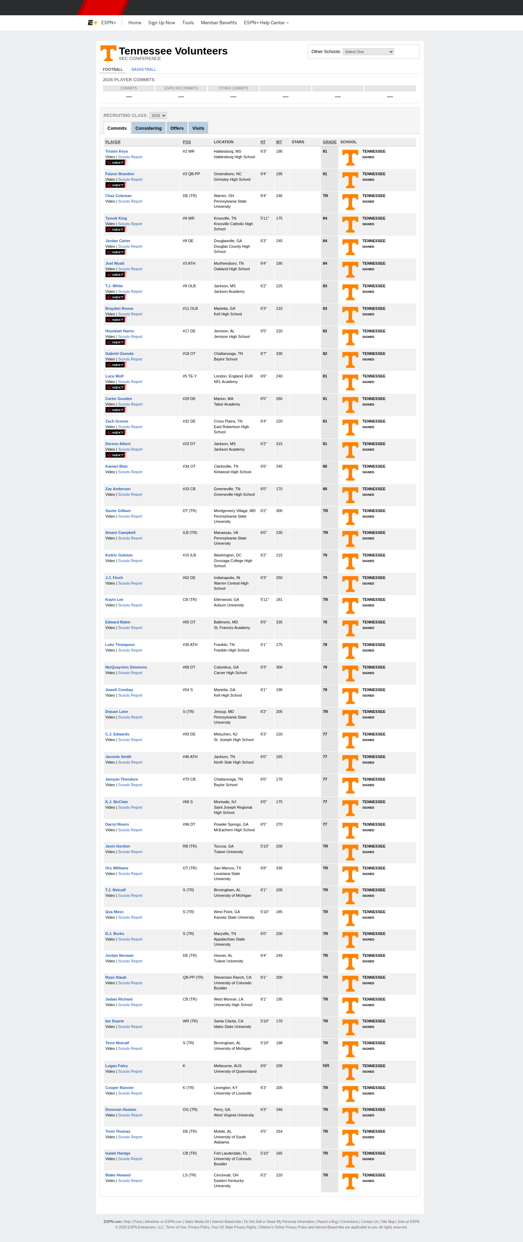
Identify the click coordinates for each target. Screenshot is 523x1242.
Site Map (388, 1222)
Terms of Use (176, 1227)
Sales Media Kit (197, 1222)
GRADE (330, 142)
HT (263, 142)
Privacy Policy (199, 1227)
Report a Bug (327, 1222)
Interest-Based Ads (227, 1222)
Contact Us (369, 1222)
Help (127, 1222)
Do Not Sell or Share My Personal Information (279, 1222)
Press (137, 1222)
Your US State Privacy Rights (233, 1227)
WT (279, 142)
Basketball (144, 69)
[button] (431, 7)
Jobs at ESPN (408, 1222)
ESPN (103, 7)
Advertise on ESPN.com (163, 1222)
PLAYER (113, 142)
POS (187, 142)
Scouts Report (130, 157)
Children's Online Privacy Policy (282, 1227)
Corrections (349, 1222)
